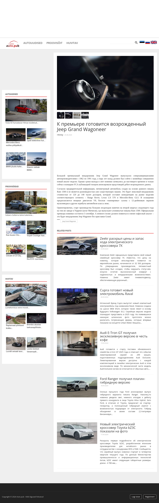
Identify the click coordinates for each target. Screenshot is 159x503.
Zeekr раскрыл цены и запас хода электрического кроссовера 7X (122, 242)
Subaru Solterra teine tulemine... (19, 215)
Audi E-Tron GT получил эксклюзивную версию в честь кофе (123, 336)
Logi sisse (136, 496)
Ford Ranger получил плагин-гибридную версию (122, 380)
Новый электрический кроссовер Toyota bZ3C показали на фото (118, 427)
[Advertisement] (79, 18)
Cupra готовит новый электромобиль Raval (116, 292)
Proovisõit (54, 42)
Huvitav (72, 42)
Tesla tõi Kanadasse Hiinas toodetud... (21, 122)
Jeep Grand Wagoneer (69, 221)
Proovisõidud (12, 187)
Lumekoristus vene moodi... (17, 307)
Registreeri (150, 496)
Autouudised (32, 42)
